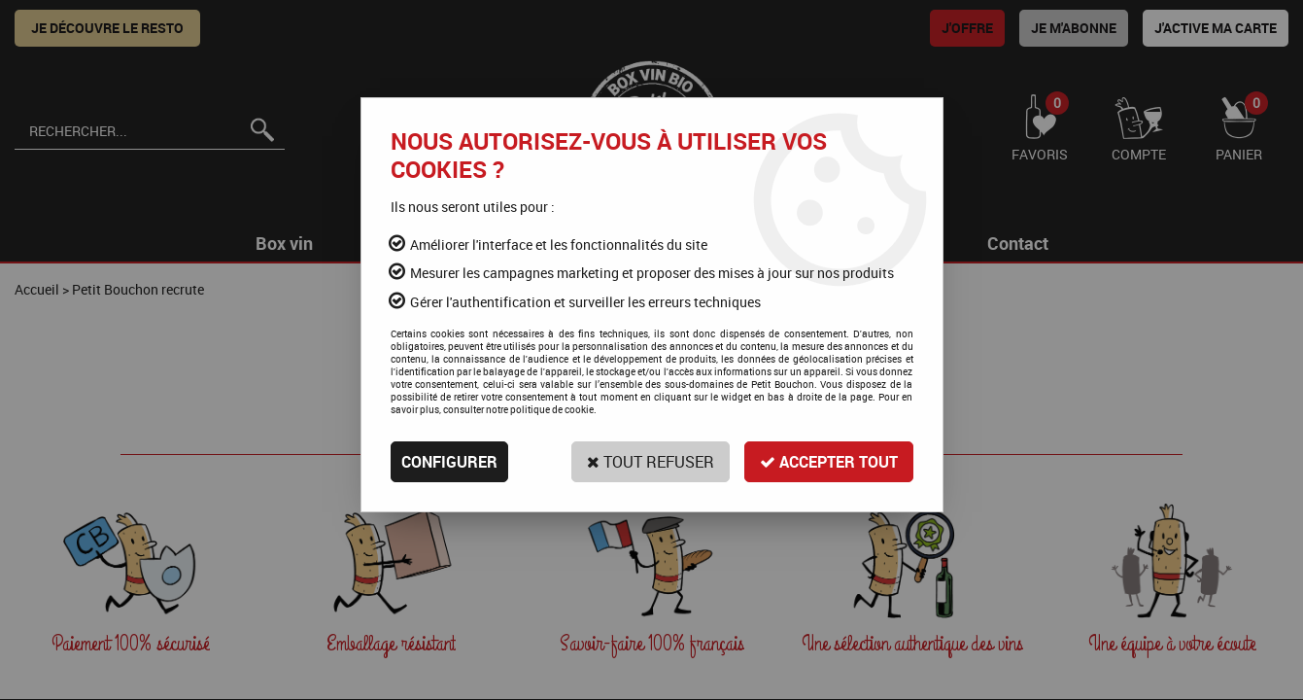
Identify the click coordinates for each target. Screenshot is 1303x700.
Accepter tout (829, 461)
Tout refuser (650, 461)
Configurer (449, 461)
